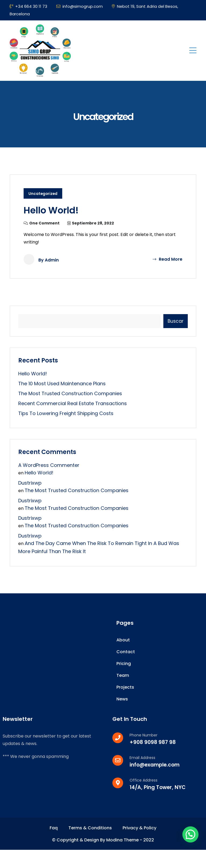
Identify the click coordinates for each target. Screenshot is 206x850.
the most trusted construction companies (70, 393)
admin (52, 260)
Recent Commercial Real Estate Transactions (72, 403)
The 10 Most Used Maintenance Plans (62, 383)
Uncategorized (43, 194)
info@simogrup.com (79, 6)
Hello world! (53, 210)
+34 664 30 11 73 (28, 6)
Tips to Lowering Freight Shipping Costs (65, 413)
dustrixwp (30, 483)
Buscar (175, 321)
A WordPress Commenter (48, 465)
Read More (167, 259)
